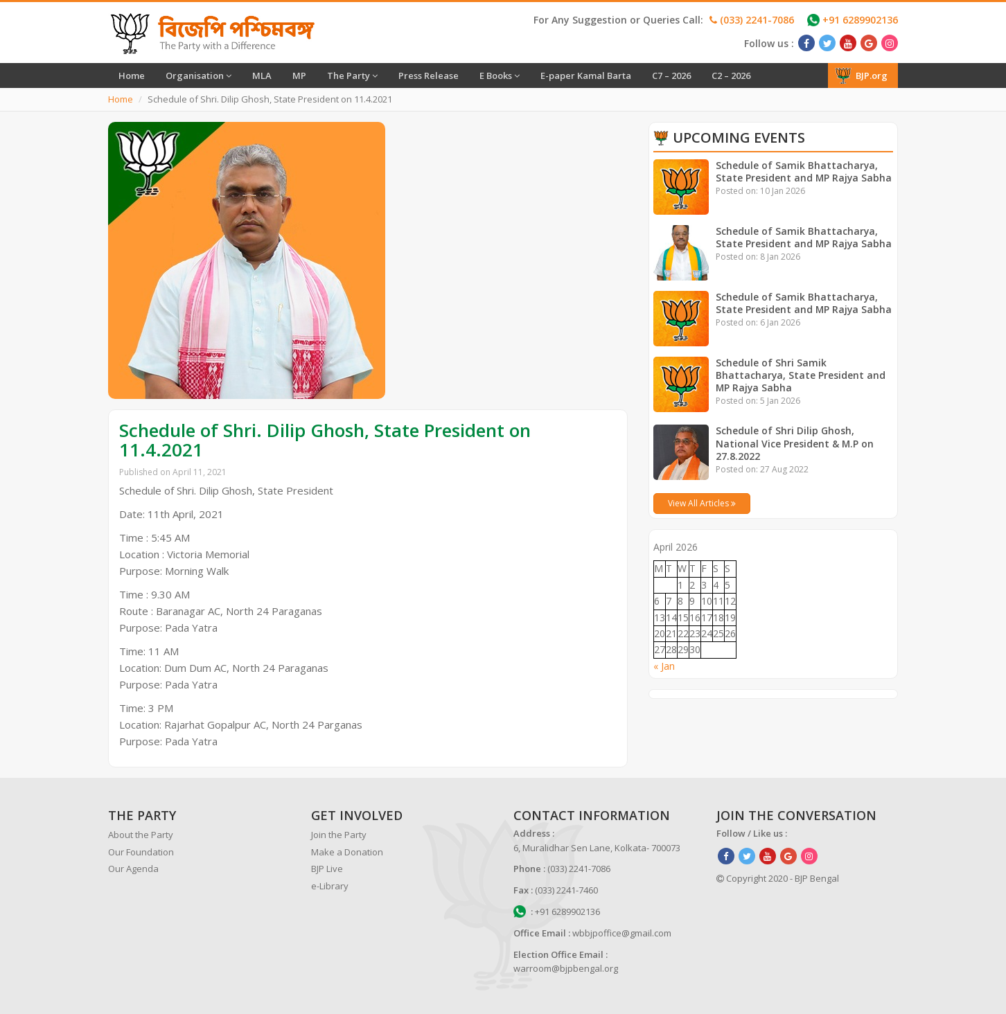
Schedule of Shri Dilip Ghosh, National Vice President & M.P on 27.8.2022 (795, 443)
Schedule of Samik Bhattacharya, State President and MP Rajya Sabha (804, 171)
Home (131, 75)
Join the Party (339, 834)
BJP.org (861, 75)
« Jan (664, 666)
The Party (352, 75)
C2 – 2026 (731, 75)
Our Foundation (141, 852)
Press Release (428, 75)
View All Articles (702, 503)
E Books (499, 75)
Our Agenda (133, 868)
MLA (262, 75)
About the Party (140, 834)
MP (299, 75)
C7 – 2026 (671, 75)
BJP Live (327, 868)
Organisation (198, 75)
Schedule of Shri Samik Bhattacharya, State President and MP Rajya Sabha (801, 375)
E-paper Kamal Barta (585, 75)
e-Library (329, 886)
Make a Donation (347, 852)
